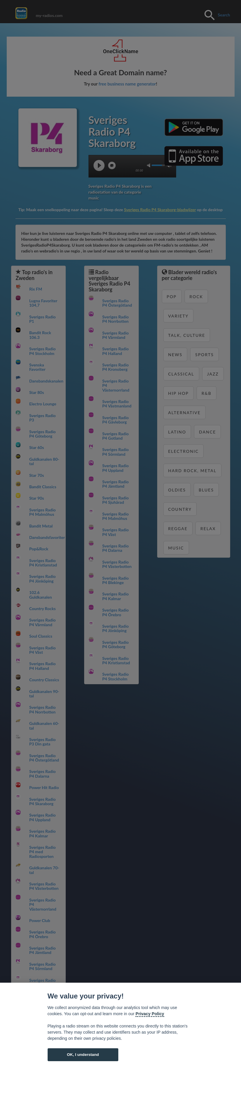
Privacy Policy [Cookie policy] (150, 1013)
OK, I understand (83, 1054)
